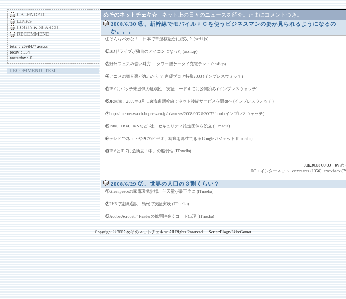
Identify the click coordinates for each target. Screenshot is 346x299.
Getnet (245, 232)
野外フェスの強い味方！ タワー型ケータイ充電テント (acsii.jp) (167, 63)
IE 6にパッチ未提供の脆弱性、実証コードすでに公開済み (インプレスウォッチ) (183, 88)
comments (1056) (306, 171)
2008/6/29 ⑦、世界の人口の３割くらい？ (165, 184)
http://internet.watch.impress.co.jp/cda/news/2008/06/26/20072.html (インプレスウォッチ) (186, 113)
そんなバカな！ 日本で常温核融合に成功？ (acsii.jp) (158, 39)
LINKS (24, 21)
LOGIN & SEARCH (38, 27)
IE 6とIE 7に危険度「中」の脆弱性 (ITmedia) (150, 151)
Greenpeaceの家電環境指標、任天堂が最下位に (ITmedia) (161, 191)
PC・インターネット (270, 171)
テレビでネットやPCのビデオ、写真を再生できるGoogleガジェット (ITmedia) (181, 138)
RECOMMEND (33, 34)
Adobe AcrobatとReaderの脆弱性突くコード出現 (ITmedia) (161, 216)
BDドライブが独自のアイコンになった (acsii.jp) (153, 51)
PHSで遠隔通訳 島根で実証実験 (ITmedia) (149, 203)
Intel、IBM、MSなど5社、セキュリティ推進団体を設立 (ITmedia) (169, 126)
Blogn (225, 232)
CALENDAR (30, 14)
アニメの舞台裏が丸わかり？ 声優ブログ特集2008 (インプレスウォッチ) (176, 76)
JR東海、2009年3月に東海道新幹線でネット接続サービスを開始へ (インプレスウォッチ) (191, 101)
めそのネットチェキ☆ (130, 15)
